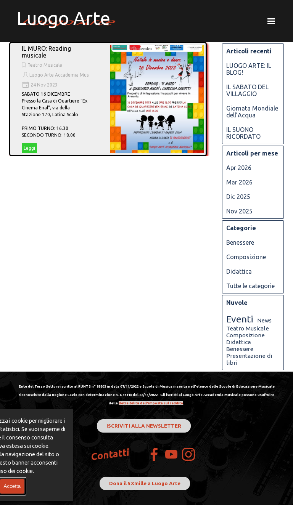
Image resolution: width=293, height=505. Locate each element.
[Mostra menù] (271, 21)
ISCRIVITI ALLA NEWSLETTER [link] (143, 426)
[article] (108, 99)
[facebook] (154, 454)
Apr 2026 (238, 167)
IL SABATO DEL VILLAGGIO (247, 90)
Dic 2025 (238, 196)
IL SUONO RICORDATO (243, 133)
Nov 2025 (239, 211)
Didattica (239, 271)
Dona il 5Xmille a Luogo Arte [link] (144, 483)
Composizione (246, 256)
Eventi (239, 319)
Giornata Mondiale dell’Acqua (252, 112)
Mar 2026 (239, 182)
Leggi (29, 148)
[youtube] (171, 454)
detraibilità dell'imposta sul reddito (151, 403)
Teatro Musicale (44, 65)
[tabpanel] (146, 394)
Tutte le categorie (250, 285)
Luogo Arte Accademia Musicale (63, 74)
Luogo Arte (63, 18)
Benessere (240, 242)
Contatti (110, 454)
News (264, 320)
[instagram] (188, 454)
